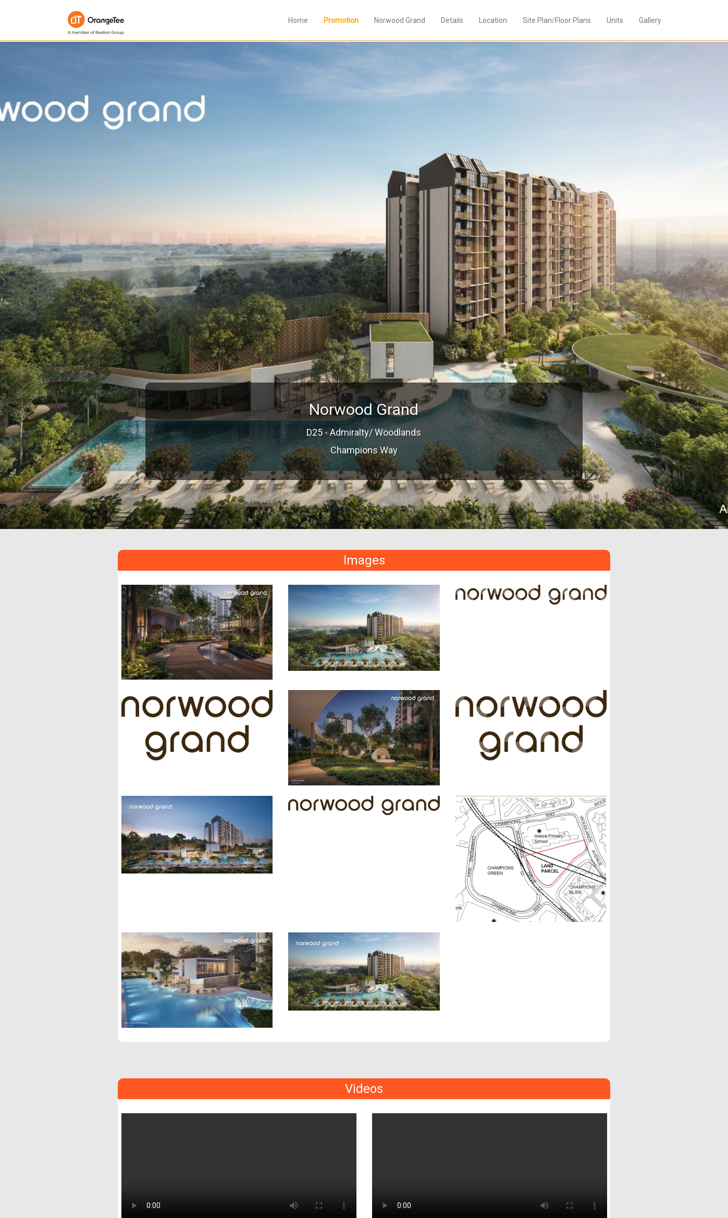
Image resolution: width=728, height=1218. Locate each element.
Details (452, 21)
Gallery (650, 21)
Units (615, 21)
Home (298, 21)
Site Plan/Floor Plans (557, 21)
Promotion (341, 21)
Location (493, 21)
